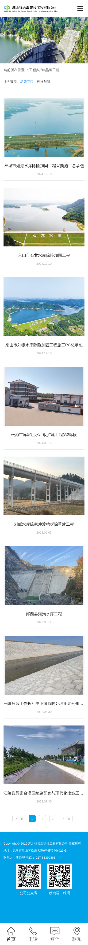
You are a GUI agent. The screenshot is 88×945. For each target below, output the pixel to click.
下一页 (66, 823)
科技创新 (43, 82)
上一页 (19, 823)
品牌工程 (52, 70)
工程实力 (36, 70)
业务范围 (10, 82)
